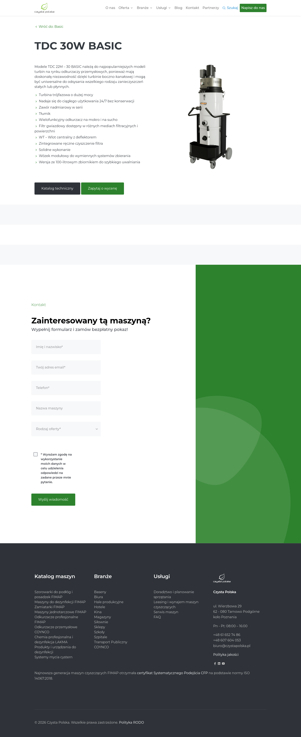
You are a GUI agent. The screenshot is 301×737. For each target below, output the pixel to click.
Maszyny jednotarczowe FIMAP (60, 612)
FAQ (157, 617)
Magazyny (102, 617)
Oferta (124, 8)
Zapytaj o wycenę (102, 188)
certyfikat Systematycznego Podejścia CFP (172, 673)
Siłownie (101, 622)
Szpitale (100, 637)
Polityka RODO (131, 722)
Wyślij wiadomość (53, 499)
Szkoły (99, 632)
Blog (178, 8)
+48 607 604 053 (227, 640)
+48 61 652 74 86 (226, 635)
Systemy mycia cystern (53, 657)
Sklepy (99, 627)
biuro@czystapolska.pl (231, 646)
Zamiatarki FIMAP (49, 607)
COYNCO (101, 647)
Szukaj (232, 8)
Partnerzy (211, 8)
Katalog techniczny (57, 188)
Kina (98, 612)
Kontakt (192, 8)
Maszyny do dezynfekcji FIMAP (60, 602)
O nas (110, 8)
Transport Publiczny (110, 642)
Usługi (161, 8)
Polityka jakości (226, 655)
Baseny (100, 592)
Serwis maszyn (166, 612)
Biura (98, 597)
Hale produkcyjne (109, 602)
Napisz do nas (253, 8)
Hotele (99, 607)
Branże (142, 8)
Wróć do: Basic (48, 27)
